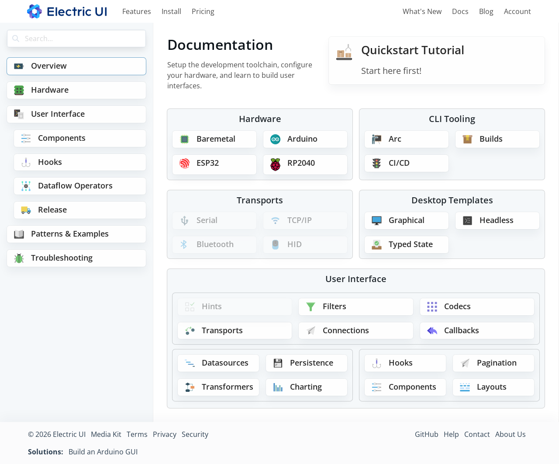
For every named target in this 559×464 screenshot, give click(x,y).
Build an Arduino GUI (103, 452)
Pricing (203, 11)
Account (517, 11)
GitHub (426, 434)
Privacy (164, 434)
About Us (510, 434)
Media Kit (106, 434)
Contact (477, 434)
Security (195, 434)
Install (171, 11)
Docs (460, 11)
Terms (137, 434)
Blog (486, 11)
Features (136, 11)
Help (451, 434)
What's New (422, 11)
